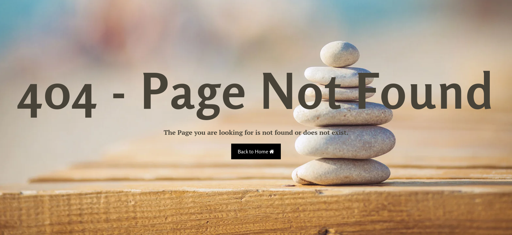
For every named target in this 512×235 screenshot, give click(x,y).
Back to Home (256, 151)
